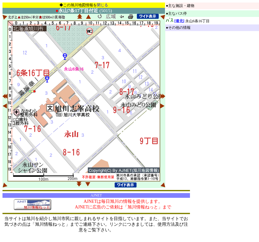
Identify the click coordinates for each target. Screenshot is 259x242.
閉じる (102, 5)
